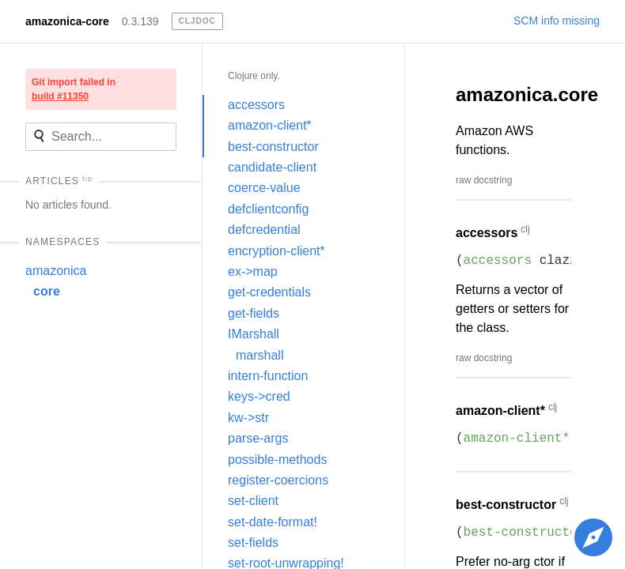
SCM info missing (556, 20)
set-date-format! (272, 522)
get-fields (253, 313)
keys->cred (259, 396)
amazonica (55, 270)
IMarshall (253, 334)
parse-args (258, 438)
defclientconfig (268, 209)
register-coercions (278, 480)
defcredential (264, 229)
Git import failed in (74, 89)
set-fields (253, 542)
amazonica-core (67, 21)
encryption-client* (276, 251)
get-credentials (269, 292)
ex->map (253, 271)
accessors (256, 104)
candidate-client (272, 167)
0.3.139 (140, 21)
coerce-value (264, 187)
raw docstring (484, 180)
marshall (259, 355)
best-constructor (273, 146)
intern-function (268, 375)
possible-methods (277, 459)
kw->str (248, 417)
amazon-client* (270, 125)
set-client (253, 500)
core (46, 291)
